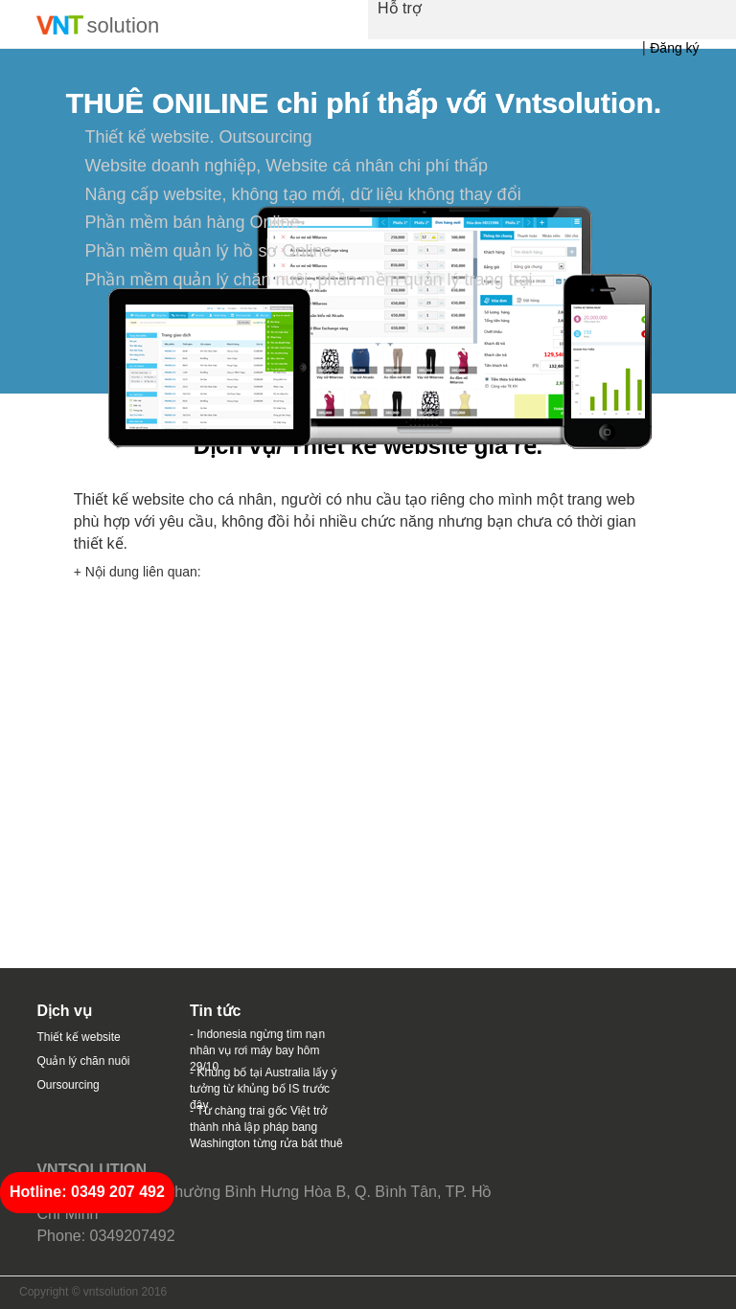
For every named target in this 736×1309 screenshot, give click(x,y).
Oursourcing (67, 1085)
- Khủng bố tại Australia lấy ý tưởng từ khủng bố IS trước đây (263, 1089)
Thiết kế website (78, 1037)
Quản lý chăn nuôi (82, 1061)
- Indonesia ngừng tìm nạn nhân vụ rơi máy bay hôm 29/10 (257, 1050)
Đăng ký (674, 48)
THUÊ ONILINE (166, 103)
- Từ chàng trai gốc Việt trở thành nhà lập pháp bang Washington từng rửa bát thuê (266, 1127)
